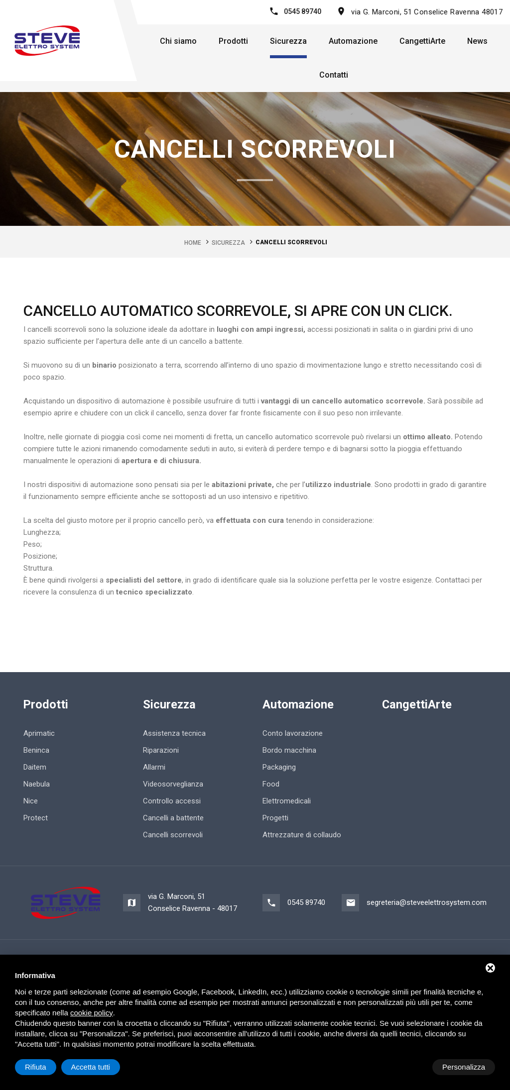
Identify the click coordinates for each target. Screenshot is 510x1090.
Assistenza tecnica (174, 732)
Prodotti (233, 41)
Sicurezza (288, 41)
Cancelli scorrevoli (173, 834)
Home (192, 242)
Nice (30, 800)
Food (270, 783)
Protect (35, 817)
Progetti (275, 817)
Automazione (353, 41)
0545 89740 (302, 11)
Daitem (34, 766)
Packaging (279, 766)
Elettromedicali (286, 800)
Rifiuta (410, 1067)
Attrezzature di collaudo (301, 834)
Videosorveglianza (173, 783)
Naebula (36, 783)
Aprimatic (39, 732)
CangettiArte (422, 41)
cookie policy (91, 1012)
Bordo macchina (289, 749)
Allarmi (154, 766)
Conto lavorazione (292, 732)
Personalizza (46, 1067)
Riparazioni (161, 749)
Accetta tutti (465, 1067)
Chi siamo (178, 41)
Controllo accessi (172, 800)
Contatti (333, 75)
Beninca (36, 749)
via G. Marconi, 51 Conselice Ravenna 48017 (427, 11)
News (477, 41)
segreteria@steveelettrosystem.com (427, 902)
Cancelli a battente (173, 817)
